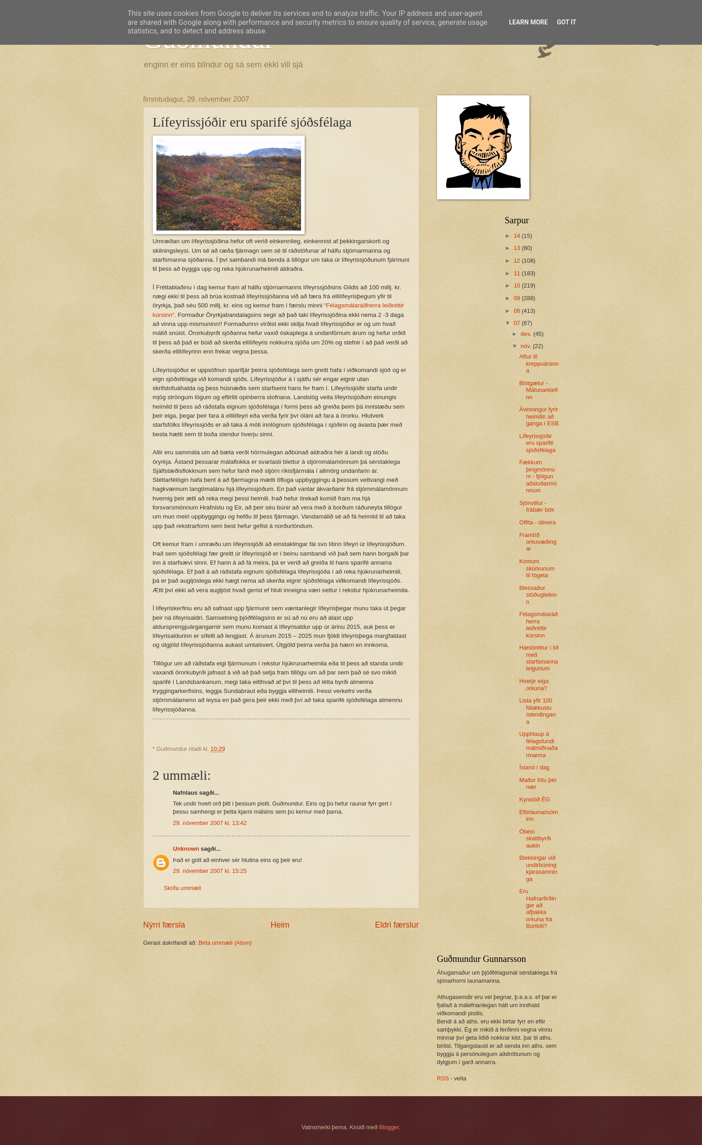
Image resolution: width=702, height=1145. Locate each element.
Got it (566, 22)
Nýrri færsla (164, 924)
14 (518, 235)
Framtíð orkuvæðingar (537, 542)
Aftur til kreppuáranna (539, 363)
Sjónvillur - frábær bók (536, 506)
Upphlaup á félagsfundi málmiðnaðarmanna (538, 744)
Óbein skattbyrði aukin (535, 838)
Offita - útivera (537, 522)
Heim (279, 924)
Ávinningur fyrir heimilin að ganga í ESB (539, 416)
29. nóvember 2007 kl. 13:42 (210, 823)
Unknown (186, 848)
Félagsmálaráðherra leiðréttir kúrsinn (538, 624)
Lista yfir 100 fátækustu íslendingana (537, 711)
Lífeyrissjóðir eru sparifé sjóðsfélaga (537, 443)
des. (527, 333)
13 (518, 248)
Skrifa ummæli (182, 888)
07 (518, 323)
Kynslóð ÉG (534, 799)
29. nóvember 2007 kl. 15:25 (210, 870)
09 (518, 298)
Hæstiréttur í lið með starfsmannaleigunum (539, 658)
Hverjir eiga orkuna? (534, 684)
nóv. (527, 346)
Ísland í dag (534, 767)
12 (518, 260)
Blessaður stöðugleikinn (538, 594)
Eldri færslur (397, 924)
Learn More (528, 22)
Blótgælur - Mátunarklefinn (538, 390)
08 (518, 310)
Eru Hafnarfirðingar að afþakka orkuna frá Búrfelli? (537, 908)
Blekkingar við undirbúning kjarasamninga (538, 868)
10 (518, 285)
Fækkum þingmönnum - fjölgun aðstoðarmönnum (538, 476)
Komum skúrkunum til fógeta (537, 568)
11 (518, 273)
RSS (443, 1078)
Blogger (389, 1127)
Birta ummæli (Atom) (225, 942)
